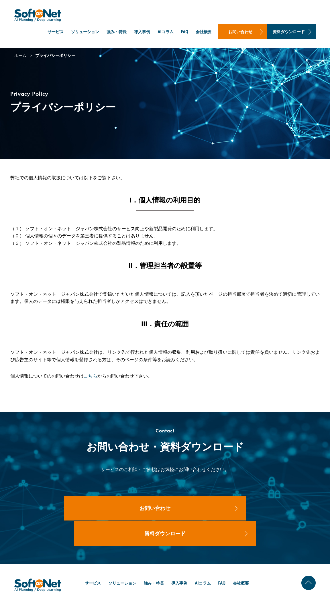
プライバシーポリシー (305, 589)
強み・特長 (117, 31)
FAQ (184, 31)
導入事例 (142, 31)
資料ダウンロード (289, 31)
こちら (90, 376)
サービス (56, 31)
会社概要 (204, 31)
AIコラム (166, 31)
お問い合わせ (240, 31)
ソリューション (85, 31)
